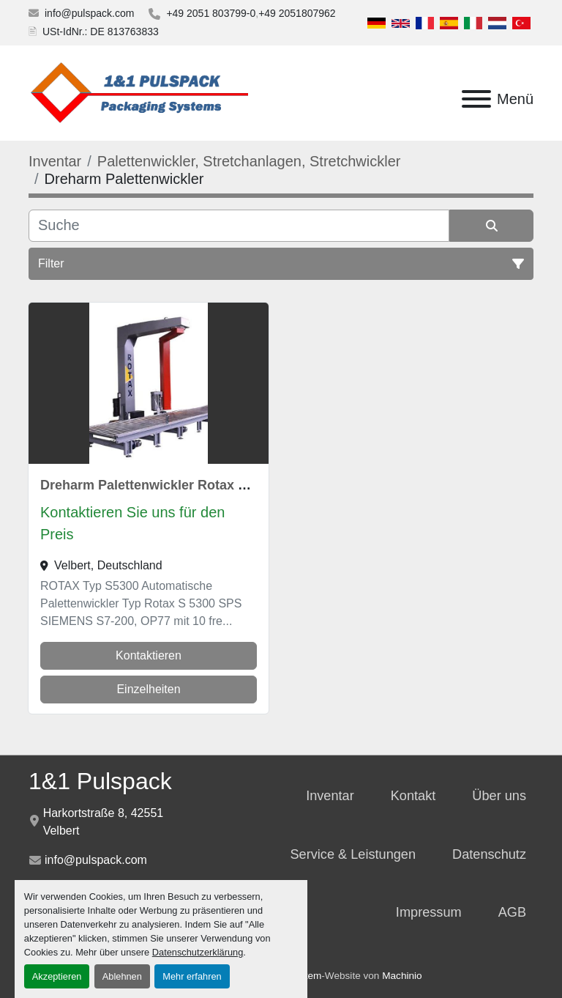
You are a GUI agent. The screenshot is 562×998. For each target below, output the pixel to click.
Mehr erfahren (191, 976)
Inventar (330, 795)
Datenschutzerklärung (197, 952)
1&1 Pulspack (100, 781)
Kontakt (413, 795)
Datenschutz (489, 854)
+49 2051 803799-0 (210, 13)
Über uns (499, 795)
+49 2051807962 (297, 13)
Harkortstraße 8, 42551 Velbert (103, 822)
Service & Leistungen (353, 854)
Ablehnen (122, 976)
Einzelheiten (148, 689)
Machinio (402, 975)
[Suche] (239, 226)
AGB (512, 912)
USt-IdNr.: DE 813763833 (100, 31)
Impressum (429, 912)
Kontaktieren (148, 655)
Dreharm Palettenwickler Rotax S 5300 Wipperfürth (199, 485)
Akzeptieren (57, 976)
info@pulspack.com (89, 13)
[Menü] (476, 99)
